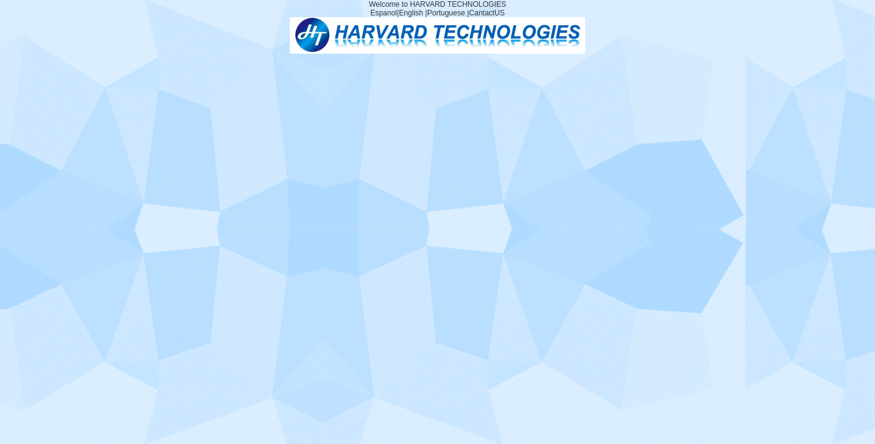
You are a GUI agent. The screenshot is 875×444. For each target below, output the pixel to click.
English (411, 13)
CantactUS (487, 13)
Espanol (383, 13)
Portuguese (446, 13)
